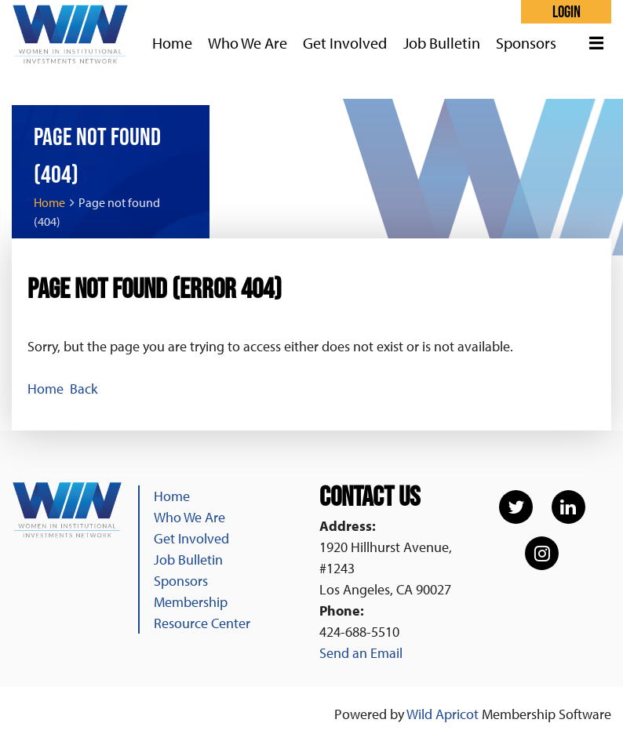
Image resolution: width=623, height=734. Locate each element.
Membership (191, 602)
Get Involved (191, 538)
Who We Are (189, 517)
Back (83, 389)
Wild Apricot (442, 714)
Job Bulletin (188, 559)
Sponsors (181, 581)
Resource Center (202, 623)
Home (49, 202)
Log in (566, 12)
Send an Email (361, 653)
